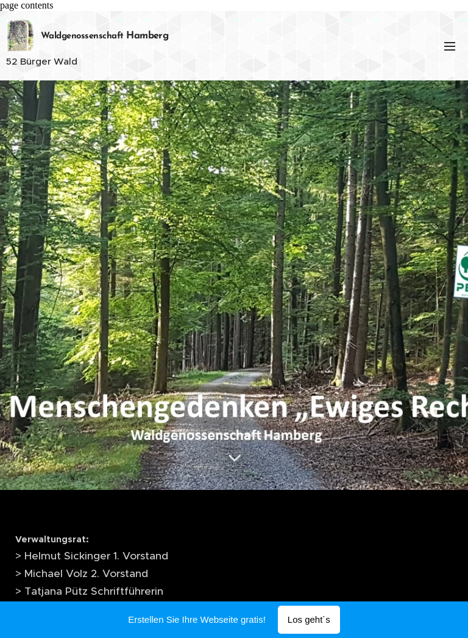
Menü (449, 46)
